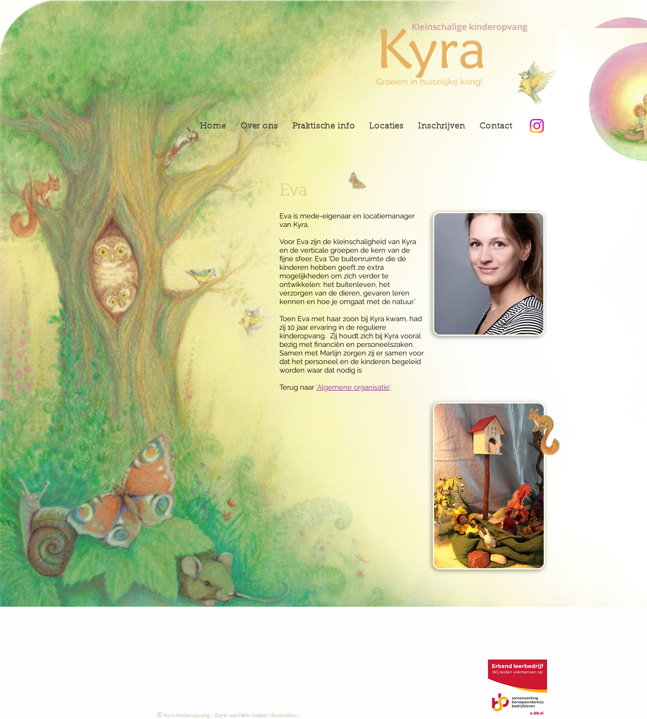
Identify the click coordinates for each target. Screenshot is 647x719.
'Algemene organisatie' (353, 387)
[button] (386, 126)
